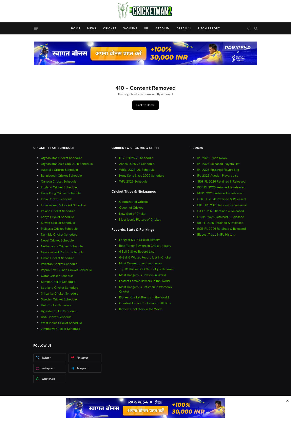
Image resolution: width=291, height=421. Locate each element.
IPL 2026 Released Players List (218, 164)
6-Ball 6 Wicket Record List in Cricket (145, 257)
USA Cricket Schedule (56, 317)
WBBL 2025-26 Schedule (137, 170)
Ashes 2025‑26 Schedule (136, 164)
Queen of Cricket (131, 208)
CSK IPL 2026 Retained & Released (221, 199)
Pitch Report (209, 28)
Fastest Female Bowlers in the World (144, 281)
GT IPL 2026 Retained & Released (220, 211)
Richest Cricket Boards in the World (144, 297)
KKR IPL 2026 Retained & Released (221, 187)
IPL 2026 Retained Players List (218, 170)
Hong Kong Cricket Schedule (61, 193)
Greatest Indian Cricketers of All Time (145, 303)
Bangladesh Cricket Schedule (61, 176)
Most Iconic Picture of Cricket (140, 220)
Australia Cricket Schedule (59, 170)
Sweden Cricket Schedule (59, 299)
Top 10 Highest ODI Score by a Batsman (146, 269)
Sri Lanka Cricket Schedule (59, 294)
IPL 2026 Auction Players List (217, 176)
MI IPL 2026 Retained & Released (220, 193)
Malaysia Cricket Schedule (59, 229)
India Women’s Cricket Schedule (63, 205)
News (91, 28)
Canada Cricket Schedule (58, 182)
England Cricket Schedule (59, 187)
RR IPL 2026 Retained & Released (220, 223)
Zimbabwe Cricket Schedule (60, 329)
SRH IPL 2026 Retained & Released (221, 182)
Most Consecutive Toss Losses (140, 263)
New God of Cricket (133, 214)
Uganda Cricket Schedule (58, 311)
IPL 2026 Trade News (212, 158)
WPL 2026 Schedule (133, 182)
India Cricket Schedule (56, 199)
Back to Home (145, 105)
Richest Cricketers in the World (141, 309)
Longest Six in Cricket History (139, 240)
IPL (146, 28)
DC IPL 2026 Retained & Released (220, 217)
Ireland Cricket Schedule (58, 211)
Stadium (163, 28)
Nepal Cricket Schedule (57, 240)
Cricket (109, 28)
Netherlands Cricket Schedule (62, 246)
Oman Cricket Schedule (57, 258)
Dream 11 (183, 28)
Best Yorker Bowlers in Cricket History (145, 246)
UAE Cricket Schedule (56, 305)
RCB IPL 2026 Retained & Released (221, 229)
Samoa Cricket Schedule (58, 282)
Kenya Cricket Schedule (57, 217)
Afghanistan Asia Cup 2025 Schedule (67, 164)
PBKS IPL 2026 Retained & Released (222, 205)
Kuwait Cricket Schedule (58, 223)
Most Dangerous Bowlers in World (142, 275)
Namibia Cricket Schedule (59, 235)
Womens (130, 28)
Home (75, 28)
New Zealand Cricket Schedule (62, 252)
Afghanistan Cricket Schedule (61, 158)
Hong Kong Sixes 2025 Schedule (141, 176)
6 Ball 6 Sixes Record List (136, 252)
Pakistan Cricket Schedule (59, 264)
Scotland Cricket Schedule (59, 288)
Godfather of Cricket (133, 202)
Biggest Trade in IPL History (216, 235)
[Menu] (36, 28)
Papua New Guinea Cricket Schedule (66, 270)
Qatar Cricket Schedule (57, 276)
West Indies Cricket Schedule (61, 323)
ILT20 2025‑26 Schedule (136, 158)
